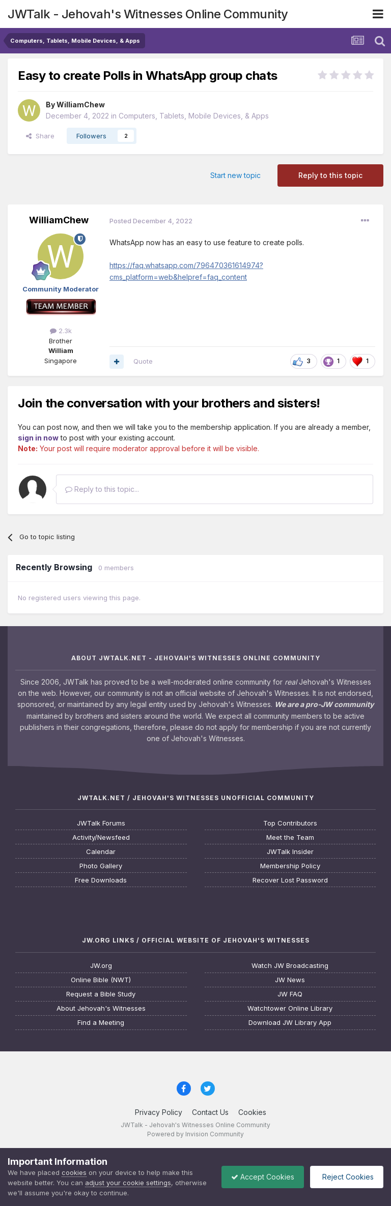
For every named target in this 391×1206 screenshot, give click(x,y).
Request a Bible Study (100, 994)
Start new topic (235, 175)
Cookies (252, 1112)
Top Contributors (290, 823)
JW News (290, 980)
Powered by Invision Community (195, 1134)
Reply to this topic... (102, 489)
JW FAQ (289, 994)
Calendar (101, 852)
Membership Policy (290, 866)
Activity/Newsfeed (101, 837)
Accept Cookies (260, 1176)
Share (40, 136)
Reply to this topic (330, 175)
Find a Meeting (100, 1022)
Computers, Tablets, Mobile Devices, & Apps (194, 115)
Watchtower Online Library (289, 1008)
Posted (150, 221)
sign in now (38, 437)
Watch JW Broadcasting (290, 965)
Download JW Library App (289, 1022)
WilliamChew (81, 104)
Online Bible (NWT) (101, 980)
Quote (143, 361)
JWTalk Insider (290, 852)
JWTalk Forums (101, 823)
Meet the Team (290, 837)
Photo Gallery (100, 866)
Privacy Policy (158, 1112)
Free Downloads (101, 880)
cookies (74, 1172)
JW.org (101, 965)
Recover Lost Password (290, 880)
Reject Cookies (346, 1176)
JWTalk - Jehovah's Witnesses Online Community (148, 14)
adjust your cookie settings (128, 1183)
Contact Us (210, 1112)
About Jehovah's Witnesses (101, 1008)
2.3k (61, 331)
